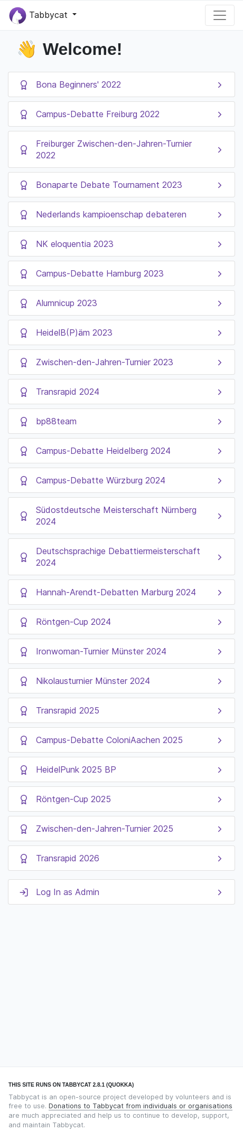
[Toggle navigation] (220, 15)
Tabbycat (39, 15)
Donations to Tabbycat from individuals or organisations (140, 1106)
